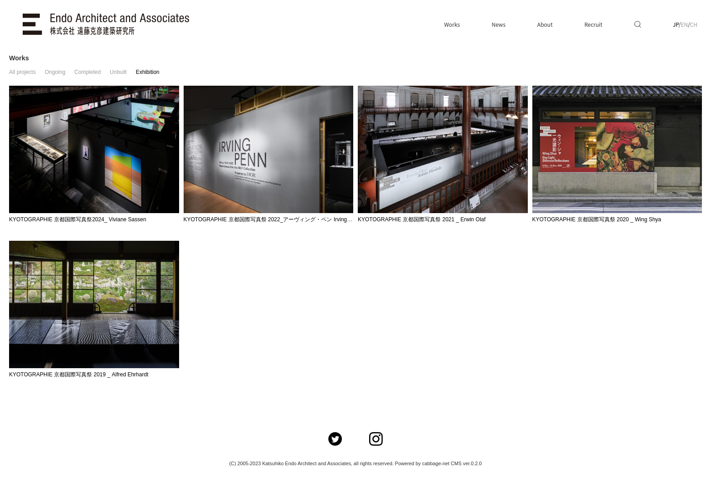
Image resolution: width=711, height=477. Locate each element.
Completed (87, 72)
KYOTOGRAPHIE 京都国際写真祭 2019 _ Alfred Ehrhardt (78, 374)
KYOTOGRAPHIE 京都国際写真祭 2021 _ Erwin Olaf (422, 219)
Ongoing (55, 72)
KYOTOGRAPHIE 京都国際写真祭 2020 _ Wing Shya (597, 219)
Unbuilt (118, 72)
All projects (22, 72)
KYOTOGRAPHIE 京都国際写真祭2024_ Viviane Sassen (77, 219)
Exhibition (147, 72)
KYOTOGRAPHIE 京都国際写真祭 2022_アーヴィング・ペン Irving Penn (272, 219)
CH (693, 24)
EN (684, 24)
